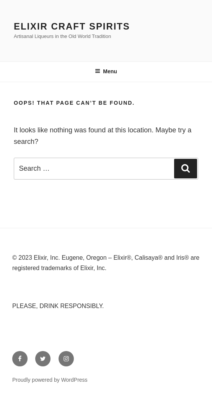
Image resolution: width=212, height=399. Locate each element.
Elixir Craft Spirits (72, 26)
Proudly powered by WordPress (50, 380)
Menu (106, 71)
